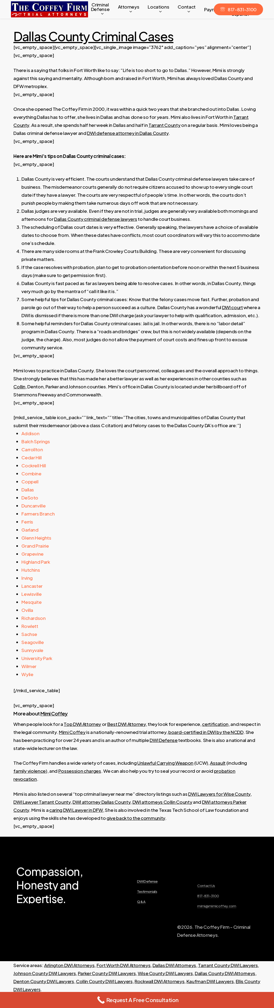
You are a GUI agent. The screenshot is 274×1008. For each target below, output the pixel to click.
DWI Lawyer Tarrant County (42, 802)
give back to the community (135, 818)
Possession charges (79, 771)
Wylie (27, 674)
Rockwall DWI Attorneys (160, 981)
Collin (19, 386)
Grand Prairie (35, 546)
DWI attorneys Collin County (162, 802)
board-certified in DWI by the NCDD (205, 732)
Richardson (33, 618)
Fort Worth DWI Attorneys (124, 965)
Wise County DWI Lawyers (165, 973)
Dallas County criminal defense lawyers (95, 219)
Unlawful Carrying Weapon (165, 763)
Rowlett (29, 626)
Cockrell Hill (33, 465)
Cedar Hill (31, 457)
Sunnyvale (32, 650)
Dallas (27, 489)
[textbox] (141, 263)
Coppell (30, 481)
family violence (29, 771)
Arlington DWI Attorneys (69, 965)
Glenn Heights (36, 538)
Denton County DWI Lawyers (43, 981)
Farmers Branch (38, 514)
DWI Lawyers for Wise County (219, 794)
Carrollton (32, 449)
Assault (218, 763)
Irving (27, 578)
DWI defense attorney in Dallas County (127, 133)
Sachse (29, 634)
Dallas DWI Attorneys (174, 965)
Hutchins (30, 570)
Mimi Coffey (54, 713)
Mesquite (31, 602)
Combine (31, 473)
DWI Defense (163, 740)
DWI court (232, 307)
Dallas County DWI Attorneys (225, 973)
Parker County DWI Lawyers (107, 973)
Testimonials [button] (147, 912)
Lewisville (31, 594)
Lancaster (32, 586)
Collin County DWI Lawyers (104, 981)
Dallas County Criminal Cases (93, 36)
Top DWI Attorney (82, 724)
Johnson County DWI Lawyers (44, 973)
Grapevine (32, 554)
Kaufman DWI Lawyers (210, 981)
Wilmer (28, 666)
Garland (30, 530)
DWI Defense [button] (147, 902)
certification (215, 724)
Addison (30, 433)
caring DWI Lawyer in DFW (76, 810)
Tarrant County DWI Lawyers (228, 965)
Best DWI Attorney (126, 724)
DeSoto (29, 498)
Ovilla (27, 610)
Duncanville (33, 506)
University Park (36, 658)
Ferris (27, 522)
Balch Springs (35, 441)
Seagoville (32, 642)
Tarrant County (164, 125)
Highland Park (35, 562)
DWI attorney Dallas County (101, 802)
